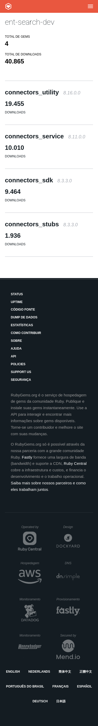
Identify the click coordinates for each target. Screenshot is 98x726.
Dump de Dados (24, 317)
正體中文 (85, 671)
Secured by (70, 635)
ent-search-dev (29, 22)
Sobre (16, 341)
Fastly (27, 457)
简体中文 (65, 671)
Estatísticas (22, 325)
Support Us (21, 372)
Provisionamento (68, 599)
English (13, 671)
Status (17, 294)
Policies (18, 364)
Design (71, 527)
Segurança (21, 380)
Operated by (31, 528)
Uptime (16, 302)
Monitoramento (30, 599)
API (13, 356)
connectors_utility (42, 92)
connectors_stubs (41, 224)
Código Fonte (23, 309)
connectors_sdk (38, 180)
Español (84, 686)
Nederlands (39, 671)
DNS (72, 563)
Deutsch (40, 701)
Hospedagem (31, 563)
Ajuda (16, 348)
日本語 (61, 701)
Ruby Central (75, 463)
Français (61, 686)
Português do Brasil (25, 686)
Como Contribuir (26, 333)
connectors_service (45, 136)
